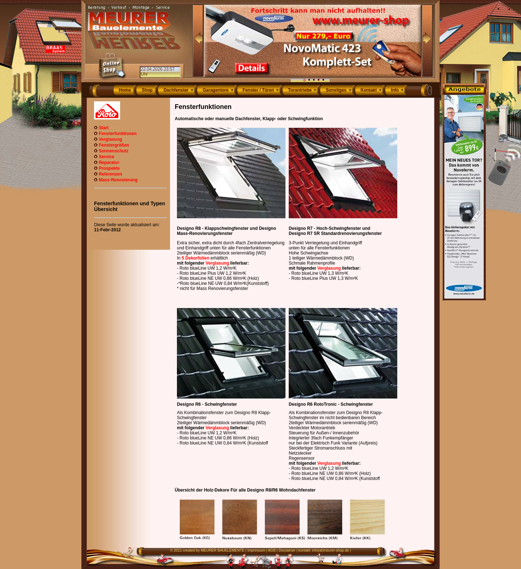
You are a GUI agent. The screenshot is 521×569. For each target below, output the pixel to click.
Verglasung (110, 139)
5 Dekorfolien (195, 258)
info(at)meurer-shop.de (330, 550)
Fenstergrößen (114, 145)
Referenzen (110, 174)
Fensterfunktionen (118, 133)
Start (104, 127)
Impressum (256, 550)
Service (106, 156)
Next (427, 40)
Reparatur (109, 162)
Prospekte (109, 168)
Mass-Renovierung (118, 179)
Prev (198, 40)
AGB (272, 550)
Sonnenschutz (113, 150)
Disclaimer (287, 550)
